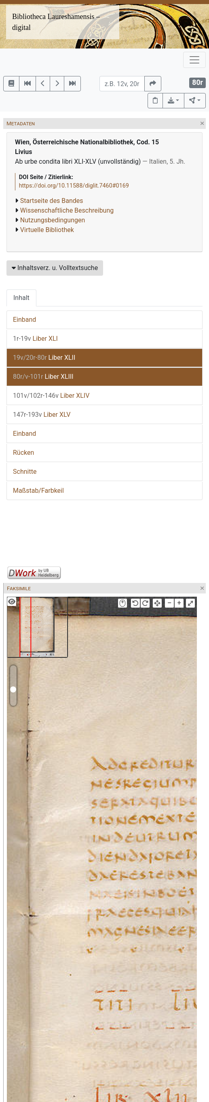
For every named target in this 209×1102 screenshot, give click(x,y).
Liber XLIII (43, 376)
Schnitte (24, 471)
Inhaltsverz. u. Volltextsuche (55, 268)
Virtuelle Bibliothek (47, 230)
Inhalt (21, 298)
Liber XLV (41, 414)
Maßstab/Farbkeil (38, 490)
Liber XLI (35, 338)
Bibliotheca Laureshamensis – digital (56, 22)
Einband (24, 319)
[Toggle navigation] (194, 60)
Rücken (23, 452)
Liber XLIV (51, 395)
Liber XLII (44, 357)
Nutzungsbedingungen (52, 220)
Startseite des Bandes (51, 201)
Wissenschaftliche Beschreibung (67, 210)
